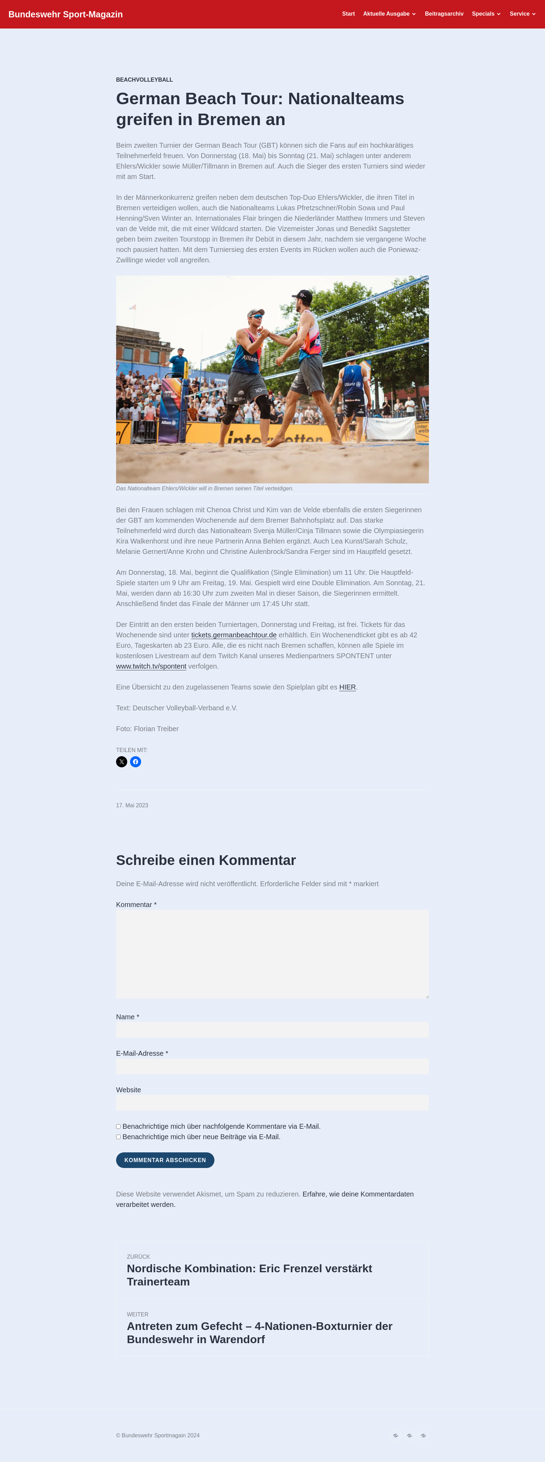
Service (518, 16)
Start (346, 16)
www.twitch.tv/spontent (151, 666)
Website (128, 1090)
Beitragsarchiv (442, 16)
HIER (347, 687)
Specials (481, 16)
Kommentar (136, 904)
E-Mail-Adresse (142, 1053)
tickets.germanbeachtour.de (234, 635)
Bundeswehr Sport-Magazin (67, 16)
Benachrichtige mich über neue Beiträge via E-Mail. (202, 1137)
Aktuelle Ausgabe (384, 16)
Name (127, 1017)
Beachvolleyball (144, 80)
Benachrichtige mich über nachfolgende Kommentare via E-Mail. (222, 1126)
